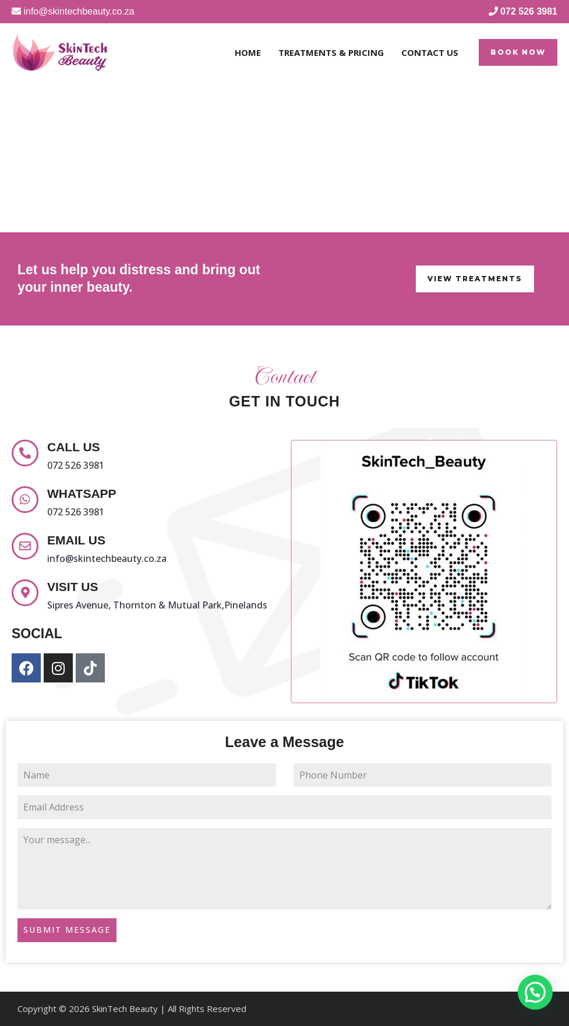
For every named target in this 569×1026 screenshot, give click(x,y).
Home (248, 52)
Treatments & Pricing (331, 52)
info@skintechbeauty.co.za (107, 558)
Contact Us (429, 52)
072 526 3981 (75, 465)
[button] (518, 52)
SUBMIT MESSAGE (67, 929)
